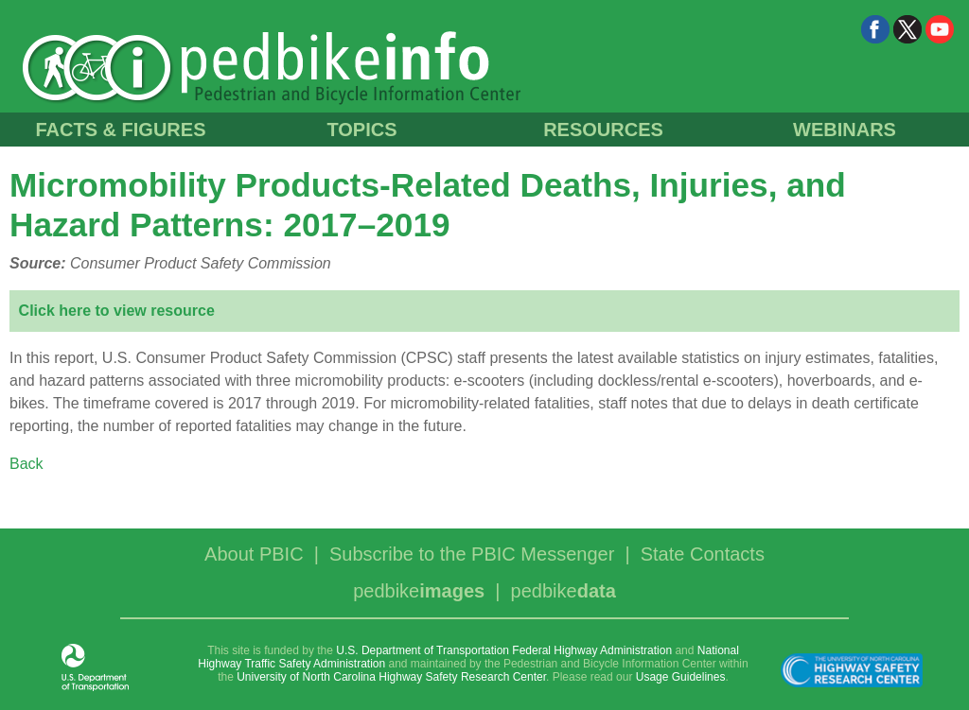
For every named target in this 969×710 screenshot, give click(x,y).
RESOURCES (603, 129)
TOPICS (361, 129)
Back (26, 464)
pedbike (418, 590)
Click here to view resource (117, 311)
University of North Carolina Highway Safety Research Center (391, 677)
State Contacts (703, 554)
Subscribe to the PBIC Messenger (471, 554)
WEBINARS (844, 129)
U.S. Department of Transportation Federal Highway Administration (504, 650)
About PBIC (254, 554)
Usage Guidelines (681, 677)
